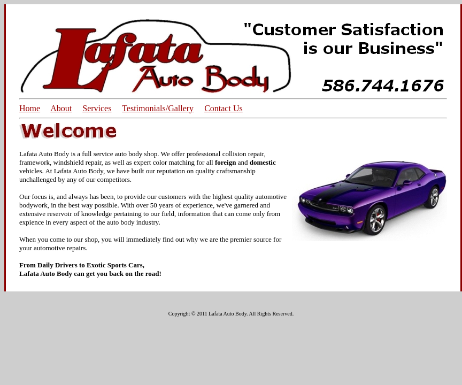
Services (96, 108)
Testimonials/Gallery (158, 108)
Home (29, 108)
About (61, 108)
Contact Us (223, 108)
